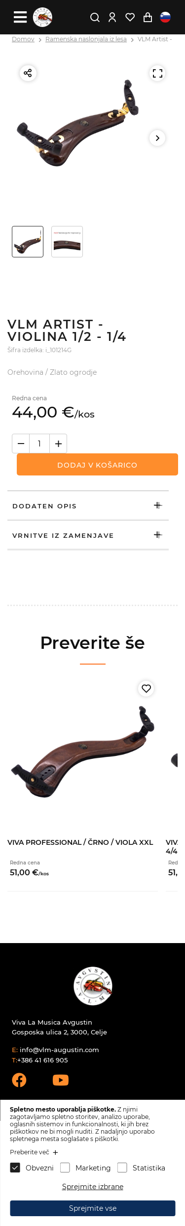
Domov (23, 39)
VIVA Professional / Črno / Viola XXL (80, 842)
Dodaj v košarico (97, 465)
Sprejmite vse (92, 1208)
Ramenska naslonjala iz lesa (86, 39)
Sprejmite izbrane (92, 1186)
